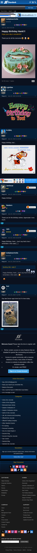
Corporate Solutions (6, 483)
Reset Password (27, 517)
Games (24, 477)
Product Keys (26, 515)
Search (10, 11)
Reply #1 (4, 96)
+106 (3, 291)
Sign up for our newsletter (11, 538)
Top (35, 96)
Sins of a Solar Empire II (28, 488)
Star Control (25, 490)
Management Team (6, 512)
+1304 (3, 191)
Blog (2, 510)
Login (15, 11)
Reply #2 (4, 139)
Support (26, 504)
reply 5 (14, 267)
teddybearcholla (12, 19)
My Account (26, 510)
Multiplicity (4, 492)
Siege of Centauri (26, 497)
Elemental (24, 483)
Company (4, 504)
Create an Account (27, 512)
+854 (3, 24)
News (2, 517)
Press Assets (4, 519)
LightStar (9, 87)
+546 (3, 210)
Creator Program (5, 522)
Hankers (9, 205)
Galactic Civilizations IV (28, 485)
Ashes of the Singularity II (28, 481)
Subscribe (24, 541)
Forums (3, 527)
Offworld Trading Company (29, 495)
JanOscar (9, 186)
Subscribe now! (18, 457)
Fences (3, 488)
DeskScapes (4, 490)
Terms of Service (17, 550)
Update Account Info (28, 519)
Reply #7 (4, 295)
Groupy (3, 495)
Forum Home (4, 11)
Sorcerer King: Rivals (27, 500)
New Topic (30, 7)
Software (5, 477)
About (2, 508)
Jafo (7, 229)
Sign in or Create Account (18, 371)
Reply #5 (4, 237)
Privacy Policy (9, 550)
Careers (3, 515)
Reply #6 (4, 261)
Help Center (26, 508)
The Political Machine (27, 492)
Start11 (3, 485)
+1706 (3, 92)
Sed (7, 286)
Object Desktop (5, 481)
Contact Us (4, 524)
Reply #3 (4, 194)
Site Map (29, 550)
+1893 (3, 234)
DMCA (24, 550)
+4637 (3, 135)
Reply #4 (4, 214)
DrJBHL (9, 130)
